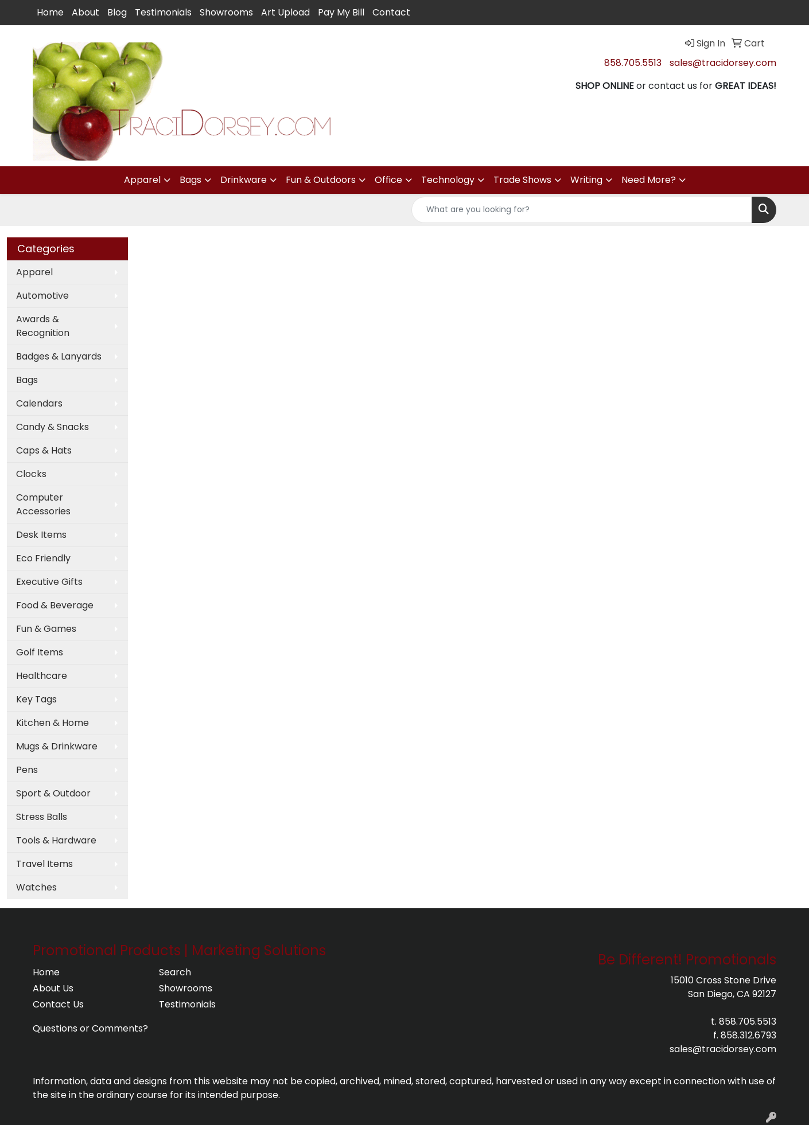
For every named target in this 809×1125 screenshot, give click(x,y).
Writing (586, 179)
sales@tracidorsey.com (723, 62)
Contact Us (58, 1004)
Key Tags (36, 699)
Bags (190, 179)
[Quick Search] (581, 210)
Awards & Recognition (42, 325)
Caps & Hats (44, 450)
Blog (117, 12)
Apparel (142, 179)
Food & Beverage (55, 605)
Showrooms (226, 12)
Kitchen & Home (52, 722)
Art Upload (285, 12)
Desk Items (41, 534)
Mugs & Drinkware (57, 746)
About (85, 12)
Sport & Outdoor (53, 793)
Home (50, 12)
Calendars (39, 403)
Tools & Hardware (56, 840)
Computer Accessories (43, 504)
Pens (27, 769)
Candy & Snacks (52, 426)
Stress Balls (41, 816)
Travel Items (44, 863)
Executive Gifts (49, 581)
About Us (53, 988)
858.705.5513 (633, 62)
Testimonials (163, 12)
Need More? (648, 179)
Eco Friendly (43, 558)
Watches (36, 887)
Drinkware (243, 179)
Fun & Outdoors (321, 179)
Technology (447, 179)
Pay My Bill (341, 12)
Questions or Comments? (90, 1028)
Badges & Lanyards (59, 356)
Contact (391, 12)
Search (175, 972)
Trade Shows (522, 179)
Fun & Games (46, 628)
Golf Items (39, 652)
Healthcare (41, 675)
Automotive (42, 295)
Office (388, 179)
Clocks (31, 474)
